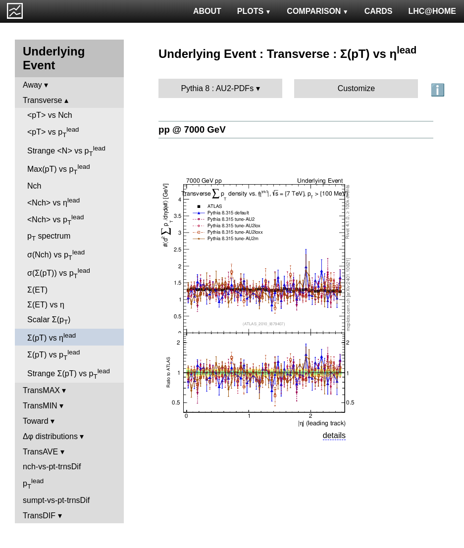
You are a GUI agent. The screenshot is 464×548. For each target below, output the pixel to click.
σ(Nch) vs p (56, 255)
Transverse (42, 100)
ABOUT (207, 11)
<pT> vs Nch (49, 115)
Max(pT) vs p (58, 169)
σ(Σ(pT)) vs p (58, 273)
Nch (34, 186)
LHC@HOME (432, 11)
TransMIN (40, 405)
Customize (356, 88)
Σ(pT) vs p (53, 355)
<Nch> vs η (53, 202)
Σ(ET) (37, 290)
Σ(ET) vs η (45, 304)
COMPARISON (317, 11)
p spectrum (48, 237)
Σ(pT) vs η (51, 337)
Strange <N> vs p (66, 151)
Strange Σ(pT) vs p (68, 373)
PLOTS (254, 11)
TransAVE (40, 452)
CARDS (378, 11)
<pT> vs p (53, 132)
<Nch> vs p (55, 219)
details (334, 435)
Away (32, 85)
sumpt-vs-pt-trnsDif (56, 500)
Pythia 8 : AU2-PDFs (217, 88)
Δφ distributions (50, 436)
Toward (36, 421)
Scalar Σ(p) (48, 320)
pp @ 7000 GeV (192, 129)
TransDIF (39, 515)
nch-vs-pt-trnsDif (52, 466)
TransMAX (41, 390)
